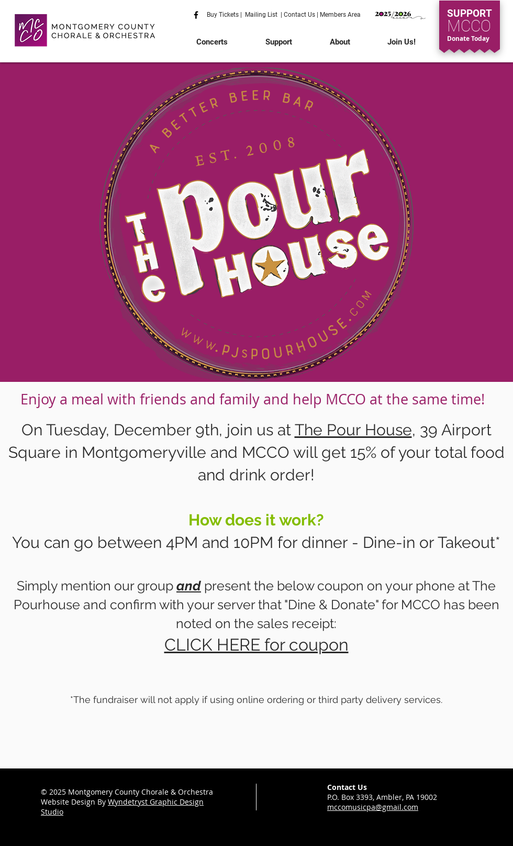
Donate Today (468, 38)
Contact (295, 14)
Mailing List (261, 14)
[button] (212, 42)
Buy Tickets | (226, 14)
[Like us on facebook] (196, 15)
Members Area (339, 14)
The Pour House (353, 430)
